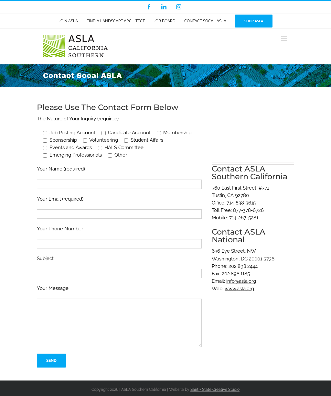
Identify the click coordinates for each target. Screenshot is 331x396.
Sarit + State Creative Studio (215, 389)
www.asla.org (239, 289)
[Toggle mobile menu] (284, 38)
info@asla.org (241, 281)
